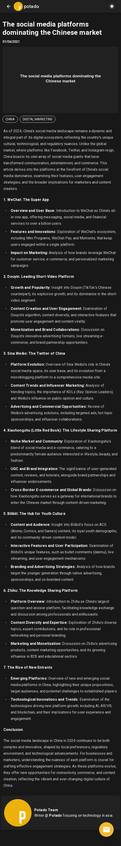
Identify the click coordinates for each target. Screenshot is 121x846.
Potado (55, 815)
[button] (111, 6)
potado (31, 6)
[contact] (106, 829)
